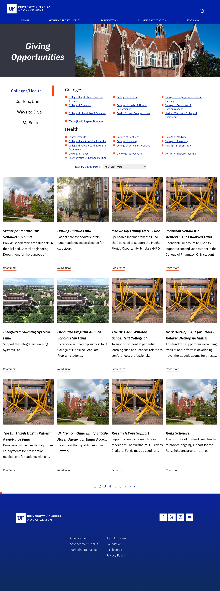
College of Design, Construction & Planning (183, 99)
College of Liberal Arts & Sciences (87, 113)
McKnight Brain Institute (178, 145)
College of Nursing (127, 141)
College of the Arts (127, 97)
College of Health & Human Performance (132, 107)
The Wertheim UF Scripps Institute (87, 157)
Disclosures (114, 550)
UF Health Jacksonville (129, 153)
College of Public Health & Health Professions (87, 147)
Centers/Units (28, 101)
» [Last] (134, 486)
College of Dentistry (128, 136)
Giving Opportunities (65, 20)
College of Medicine (176, 136)
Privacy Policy (115, 555)
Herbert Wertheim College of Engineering (181, 115)
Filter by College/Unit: (87, 166)
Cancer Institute (77, 136)
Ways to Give (29, 112)
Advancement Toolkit (84, 544)
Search (32, 122)
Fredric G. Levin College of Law (133, 113)
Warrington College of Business (85, 121)
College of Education (79, 105)
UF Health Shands (78, 153)
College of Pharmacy (176, 141)
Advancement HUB (82, 538)
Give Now (192, 20)
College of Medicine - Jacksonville (87, 141)
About (25, 20)
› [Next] (130, 486)
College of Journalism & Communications (178, 107)
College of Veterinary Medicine (133, 145)
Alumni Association (152, 20)
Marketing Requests (83, 550)
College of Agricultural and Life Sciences (85, 99)
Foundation (109, 20)
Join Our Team (116, 538)
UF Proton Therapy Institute (180, 153)
